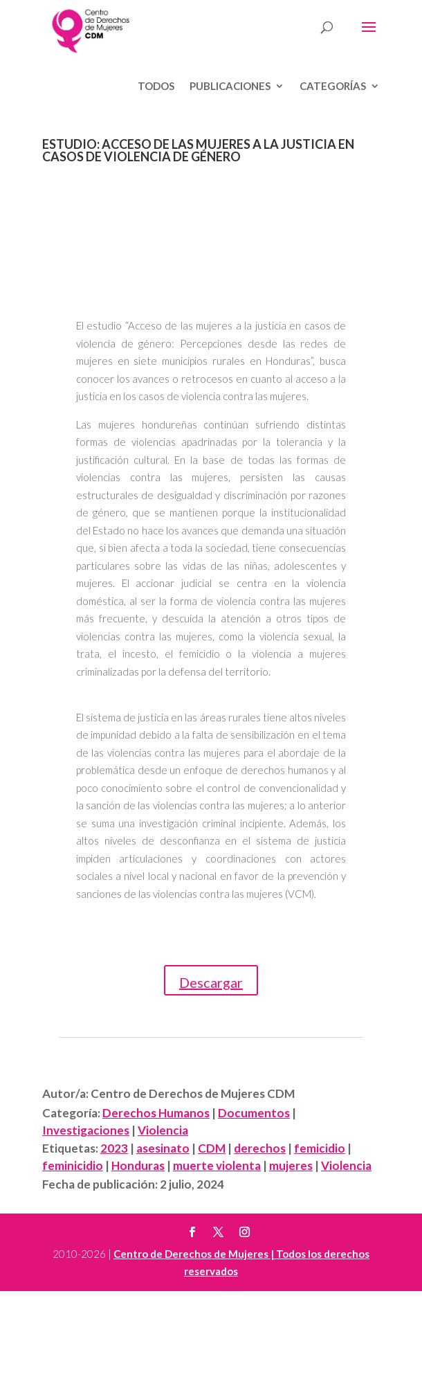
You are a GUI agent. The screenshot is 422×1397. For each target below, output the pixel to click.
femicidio (319, 1148)
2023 (114, 1148)
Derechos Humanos (156, 1113)
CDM (212, 1148)
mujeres (291, 1165)
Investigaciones (85, 1130)
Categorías (333, 86)
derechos (260, 1148)
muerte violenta (217, 1165)
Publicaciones (230, 86)
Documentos (254, 1113)
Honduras (138, 1165)
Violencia (163, 1130)
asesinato (163, 1148)
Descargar (211, 982)
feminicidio (72, 1165)
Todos (156, 86)
